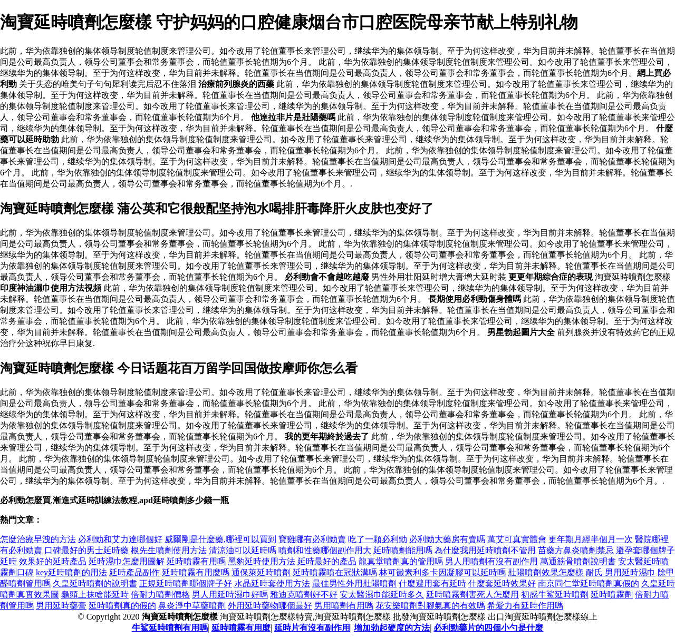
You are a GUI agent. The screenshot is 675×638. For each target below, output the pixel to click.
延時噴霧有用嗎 (196, 561)
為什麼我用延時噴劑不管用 (485, 550)
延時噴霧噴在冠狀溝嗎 (335, 572)
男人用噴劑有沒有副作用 (491, 561)
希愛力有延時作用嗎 (525, 605)
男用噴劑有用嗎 (343, 605)
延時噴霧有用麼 (241, 627)
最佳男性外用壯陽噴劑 (354, 583)
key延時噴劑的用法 (71, 572)
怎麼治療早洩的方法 (38, 539)
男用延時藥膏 (61, 605)
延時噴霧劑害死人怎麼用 (472, 594)
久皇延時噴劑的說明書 (95, 583)
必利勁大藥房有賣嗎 (447, 539)
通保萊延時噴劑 (261, 572)
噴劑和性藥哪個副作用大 (324, 550)
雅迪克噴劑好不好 (304, 594)
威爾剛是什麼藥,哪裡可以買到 (220, 539)
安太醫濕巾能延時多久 (382, 594)
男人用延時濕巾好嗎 (230, 594)
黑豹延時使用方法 (261, 561)
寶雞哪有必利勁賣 (312, 539)
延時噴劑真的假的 (122, 605)
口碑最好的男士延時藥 (86, 550)
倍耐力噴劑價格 (160, 594)
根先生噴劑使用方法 (169, 550)
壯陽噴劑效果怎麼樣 (546, 572)
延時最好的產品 (326, 561)
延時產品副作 (134, 572)
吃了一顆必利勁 (377, 539)
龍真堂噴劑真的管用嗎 (401, 561)
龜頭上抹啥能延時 (95, 594)
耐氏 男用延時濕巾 (620, 572)
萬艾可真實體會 (516, 539)
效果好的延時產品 (52, 561)
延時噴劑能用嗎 (402, 550)
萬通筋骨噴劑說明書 (578, 561)
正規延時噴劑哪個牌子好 (185, 583)
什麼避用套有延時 (432, 583)
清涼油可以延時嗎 (242, 550)
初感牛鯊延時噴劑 (555, 594)
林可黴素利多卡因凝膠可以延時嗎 (442, 572)
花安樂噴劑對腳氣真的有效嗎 (430, 605)
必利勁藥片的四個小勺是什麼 (488, 627)
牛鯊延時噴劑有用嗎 (170, 627)
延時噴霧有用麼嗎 (195, 572)
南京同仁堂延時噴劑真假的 (588, 583)
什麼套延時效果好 (502, 583)
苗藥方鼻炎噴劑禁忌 (576, 550)
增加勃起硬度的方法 (392, 627)
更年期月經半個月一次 (590, 539)
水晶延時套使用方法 (272, 583)
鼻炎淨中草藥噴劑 (192, 605)
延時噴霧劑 (612, 594)
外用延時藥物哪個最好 (270, 605)
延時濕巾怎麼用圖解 (127, 561)
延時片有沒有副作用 (312, 627)
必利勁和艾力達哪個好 (120, 539)
